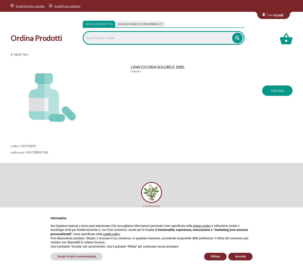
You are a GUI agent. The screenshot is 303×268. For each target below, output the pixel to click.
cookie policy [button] (111, 234)
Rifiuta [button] (215, 256)
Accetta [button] (240, 256)
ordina (277, 91)
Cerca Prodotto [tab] (99, 24)
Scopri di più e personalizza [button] (76, 256)
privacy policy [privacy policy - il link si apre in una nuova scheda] (202, 225)
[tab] (140, 24)
